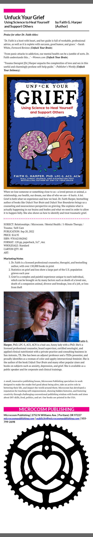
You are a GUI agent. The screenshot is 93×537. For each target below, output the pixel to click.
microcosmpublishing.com (19, 418)
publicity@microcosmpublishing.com (57, 418)
